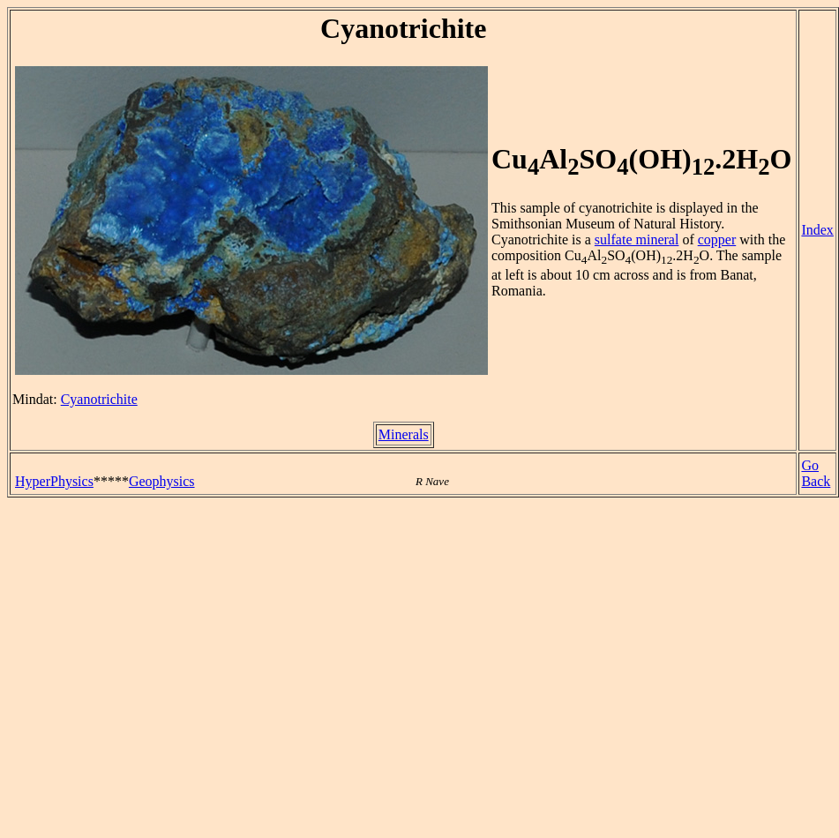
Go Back (815, 473)
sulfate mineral (637, 239)
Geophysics (162, 481)
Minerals (403, 434)
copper (717, 239)
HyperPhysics (54, 481)
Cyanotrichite (99, 399)
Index (817, 229)
